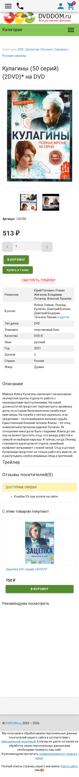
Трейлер (11, 462)
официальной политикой (18, 741)
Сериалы (61, 49)
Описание (12, 383)
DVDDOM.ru (13, 723)
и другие (63, 317)
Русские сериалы (14, 55)
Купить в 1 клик (18, 270)
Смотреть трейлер (38, 280)
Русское (46, 49)
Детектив (32, 49)
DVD (21, 49)
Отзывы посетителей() (27, 474)
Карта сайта (69, 766)
